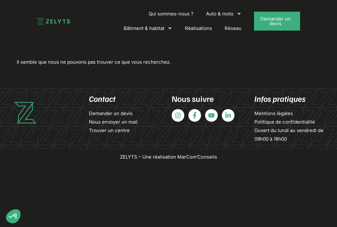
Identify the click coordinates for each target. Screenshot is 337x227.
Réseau (233, 28)
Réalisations (198, 28)
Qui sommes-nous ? (171, 14)
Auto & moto (223, 13)
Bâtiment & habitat (148, 28)
